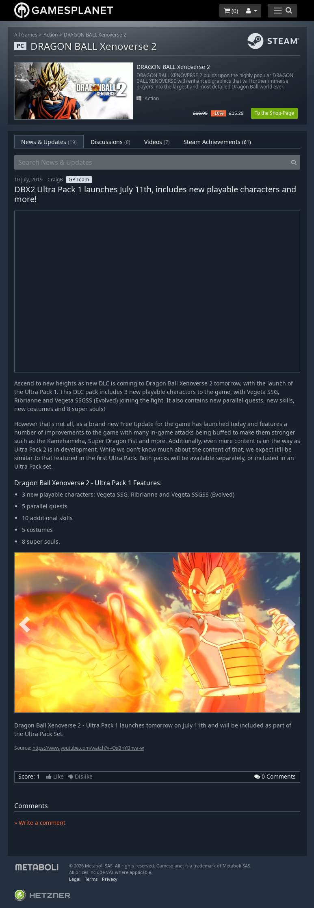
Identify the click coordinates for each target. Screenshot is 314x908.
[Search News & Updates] (151, 162)
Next (290, 625)
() (231, 11)
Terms (91, 879)
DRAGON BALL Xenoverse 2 (95, 35)
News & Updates (49, 142)
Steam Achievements (217, 142)
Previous (24, 625)
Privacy (109, 879)
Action (50, 35)
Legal (74, 879)
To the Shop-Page (274, 113)
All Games (25, 35)
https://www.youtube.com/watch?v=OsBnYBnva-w (88, 748)
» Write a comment (39, 822)
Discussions (110, 142)
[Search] (294, 162)
